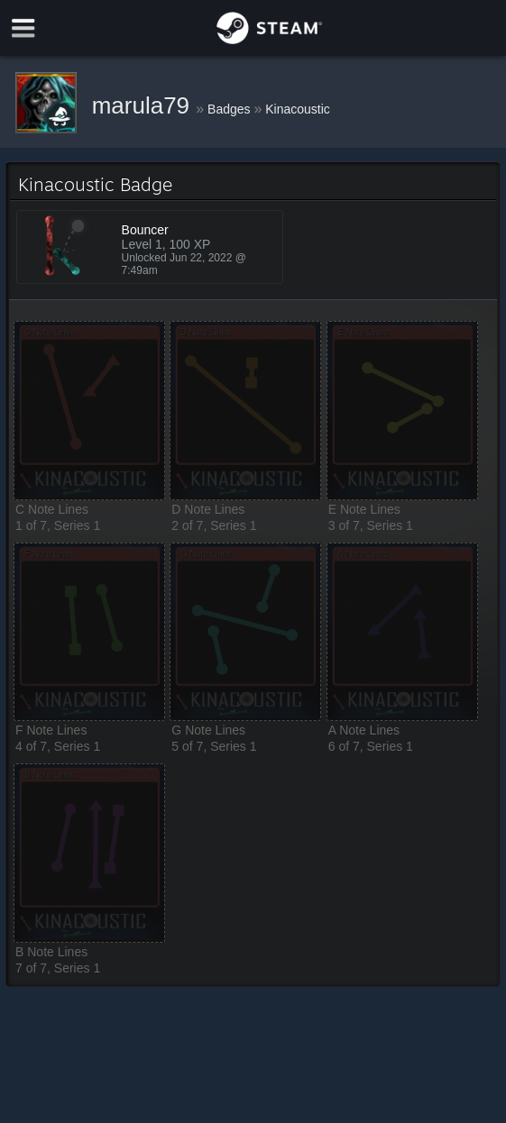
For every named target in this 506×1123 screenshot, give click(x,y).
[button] (89, 410)
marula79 (144, 105)
